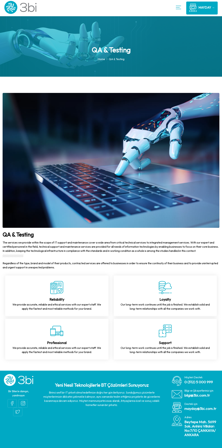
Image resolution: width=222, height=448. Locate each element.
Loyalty (165, 299)
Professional (57, 343)
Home (101, 59)
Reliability (56, 299)
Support (165, 343)
